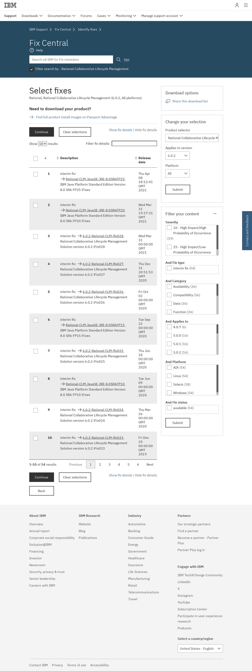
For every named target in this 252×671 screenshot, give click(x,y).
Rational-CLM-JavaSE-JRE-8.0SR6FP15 (95, 325)
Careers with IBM (42, 585)
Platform (171, 165)
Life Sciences (138, 572)
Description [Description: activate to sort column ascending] (69, 158)
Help (39, 50)
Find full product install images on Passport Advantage (76, 117)
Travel (132, 599)
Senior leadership (42, 578)
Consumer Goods (141, 538)
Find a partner (188, 531)
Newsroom (37, 565)
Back (41, 491)
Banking (134, 531)
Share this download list (190, 101)
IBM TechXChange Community (200, 575)
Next (150, 464)
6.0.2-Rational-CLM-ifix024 (103, 410)
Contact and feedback (247, 230)
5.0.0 (177, 335)
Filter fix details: (121, 143)
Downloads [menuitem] (30, 16)
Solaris (178, 384)
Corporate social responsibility (52, 538)
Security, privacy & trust (47, 572)
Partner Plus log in (191, 550)
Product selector (177, 130)
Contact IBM (38, 665)
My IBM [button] (237, 6)
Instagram (185, 595)
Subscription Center (192, 609)
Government (137, 551)
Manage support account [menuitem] (159, 16)
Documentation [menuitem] (59, 16)
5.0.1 (177, 344)
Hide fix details (146, 130)
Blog (82, 531)
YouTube (184, 602)
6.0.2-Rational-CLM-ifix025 (103, 351)
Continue (41, 132)
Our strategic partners (194, 524)
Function (179, 312)
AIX (176, 367)
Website (85, 524)
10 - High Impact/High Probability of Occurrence (192, 230)
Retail (132, 585)
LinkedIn (184, 582)
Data (177, 303)
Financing (36, 551)
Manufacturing (139, 578)
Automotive (136, 524)
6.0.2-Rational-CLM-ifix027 (103, 264)
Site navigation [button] (246, 7)
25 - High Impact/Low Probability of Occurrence (192, 249)
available (180, 408)
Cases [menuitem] (101, 16)
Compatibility (183, 295)
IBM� (10, 5)
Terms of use (76, 665)
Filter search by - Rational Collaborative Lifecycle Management (82, 69)
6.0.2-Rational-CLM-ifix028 (103, 236)
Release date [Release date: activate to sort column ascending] (144, 160)
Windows (180, 393)
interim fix (180, 268)
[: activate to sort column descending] (50, 160)
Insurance (135, 565)
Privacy (57, 665)
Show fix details (120, 130)
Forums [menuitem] (86, 16)
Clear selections (75, 132)
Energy (133, 544)
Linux (177, 376)
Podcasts (184, 628)
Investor (35, 558)
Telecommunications (143, 592)
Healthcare (136, 558)
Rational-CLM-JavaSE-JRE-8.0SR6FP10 (95, 384)
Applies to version (178, 148)
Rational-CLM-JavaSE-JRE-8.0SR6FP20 (95, 210)
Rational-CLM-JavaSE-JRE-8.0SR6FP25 (95, 179)
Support (10, 16)
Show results (43, 144)
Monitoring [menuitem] (124, 16)
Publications (88, 538)
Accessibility (99, 665)
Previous (75, 464)
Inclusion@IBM (40, 544)
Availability (181, 286)
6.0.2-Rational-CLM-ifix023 (103, 437)
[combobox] (177, 155)
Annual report (39, 531)
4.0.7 (177, 327)
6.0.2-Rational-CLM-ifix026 (103, 292)
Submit (177, 189)
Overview (36, 524)
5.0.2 (177, 352)
